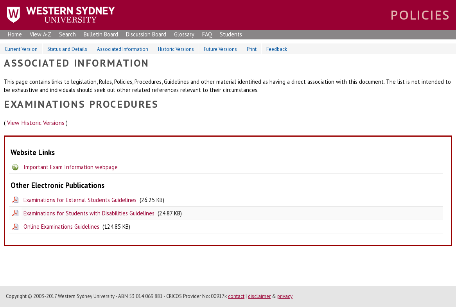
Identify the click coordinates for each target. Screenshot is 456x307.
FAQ (207, 34)
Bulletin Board (101, 34)
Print (252, 49)
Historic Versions (176, 49)
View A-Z (40, 34)
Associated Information (122, 49)
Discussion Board (146, 34)
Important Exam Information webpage (70, 167)
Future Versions (220, 49)
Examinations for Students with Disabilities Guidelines (88, 213)
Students (231, 34)
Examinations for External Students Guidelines (79, 200)
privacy (285, 296)
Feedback (276, 49)
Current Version (21, 49)
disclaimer (259, 296)
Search (67, 34)
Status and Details (67, 49)
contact (236, 296)
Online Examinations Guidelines (61, 226)
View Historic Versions (36, 122)
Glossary (184, 34)
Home (15, 34)
